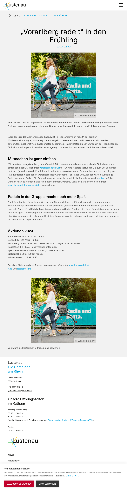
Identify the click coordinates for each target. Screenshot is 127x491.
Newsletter (14, 460)
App (10, 268)
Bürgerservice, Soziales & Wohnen (63, 420)
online (102, 178)
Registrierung (24, 268)
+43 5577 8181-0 (15, 387)
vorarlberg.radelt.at (50, 167)
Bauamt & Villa (86, 420)
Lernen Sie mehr (72, 476)
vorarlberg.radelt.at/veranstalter (25, 185)
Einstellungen (47, 484)
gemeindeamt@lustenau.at (20, 390)
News (16, 15)
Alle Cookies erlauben (19, 484)
